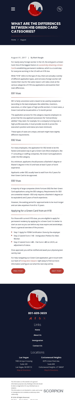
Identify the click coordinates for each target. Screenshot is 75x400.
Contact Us (37, 346)
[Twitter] (44, 318)
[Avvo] (30, 318)
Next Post (56, 271)
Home (37, 330)
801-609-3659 (37, 313)
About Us (37, 335)
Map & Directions (24, 370)
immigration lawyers (29, 261)
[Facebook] (35, 318)
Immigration (37, 340)
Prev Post (18, 271)
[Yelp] (40, 318)
